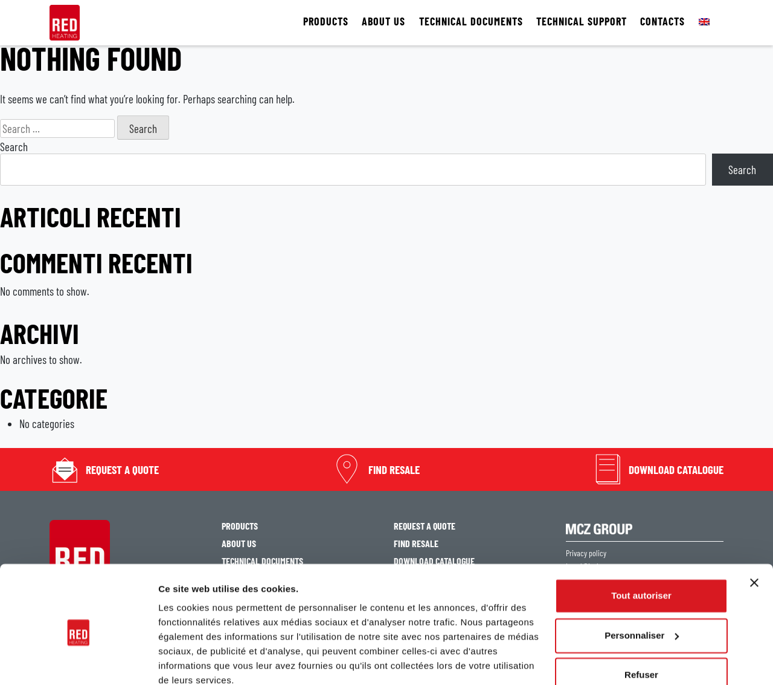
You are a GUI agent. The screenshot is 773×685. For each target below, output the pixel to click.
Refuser (641, 622)
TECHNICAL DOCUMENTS (471, 21)
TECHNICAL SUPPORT (581, 21)
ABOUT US (383, 21)
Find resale (394, 469)
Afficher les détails (199, 661)
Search (14, 147)
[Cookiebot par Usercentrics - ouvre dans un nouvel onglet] (78, 661)
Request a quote (122, 469)
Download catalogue (676, 469)
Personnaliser (642, 582)
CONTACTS (662, 21)
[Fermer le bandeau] (754, 530)
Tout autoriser (641, 543)
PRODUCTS (325, 21)
